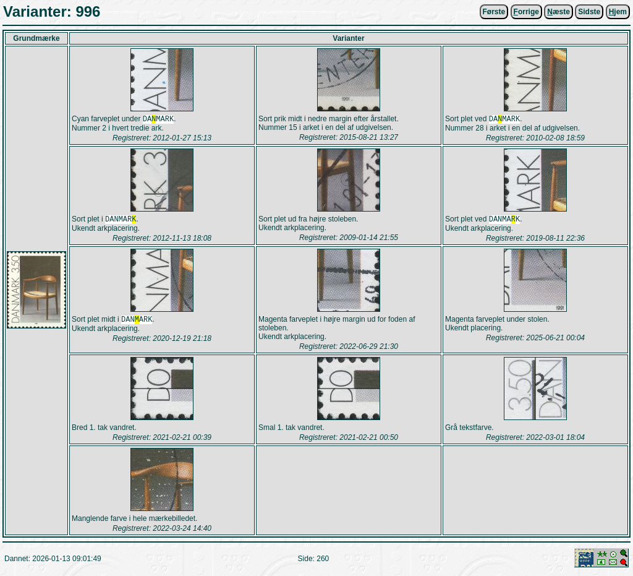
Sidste (589, 11)
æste (558, 11)
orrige (526, 11)
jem (618, 11)
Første (494, 11)
